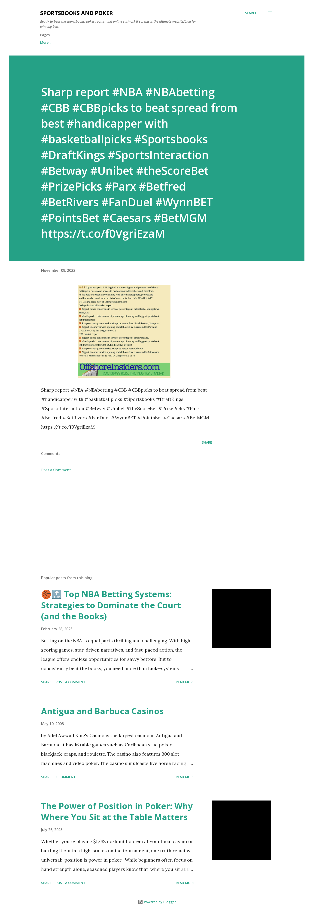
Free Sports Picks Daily (81, 42)
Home (45, 42)
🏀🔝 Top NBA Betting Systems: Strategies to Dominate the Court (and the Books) (111, 605)
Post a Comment (56, 469)
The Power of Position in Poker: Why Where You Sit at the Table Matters (117, 811)
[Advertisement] (119, 517)
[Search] (251, 13)
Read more (185, 682)
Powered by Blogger (156, 902)
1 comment (66, 777)
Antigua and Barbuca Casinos (102, 711)
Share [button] (207, 442)
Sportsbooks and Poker (76, 13)
